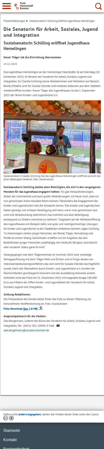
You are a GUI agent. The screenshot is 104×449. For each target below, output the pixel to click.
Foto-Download (21, 309)
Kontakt (10, 440)
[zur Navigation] (6, 6)
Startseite (11, 430)
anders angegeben (29, 414)
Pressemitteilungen (16, 20)
